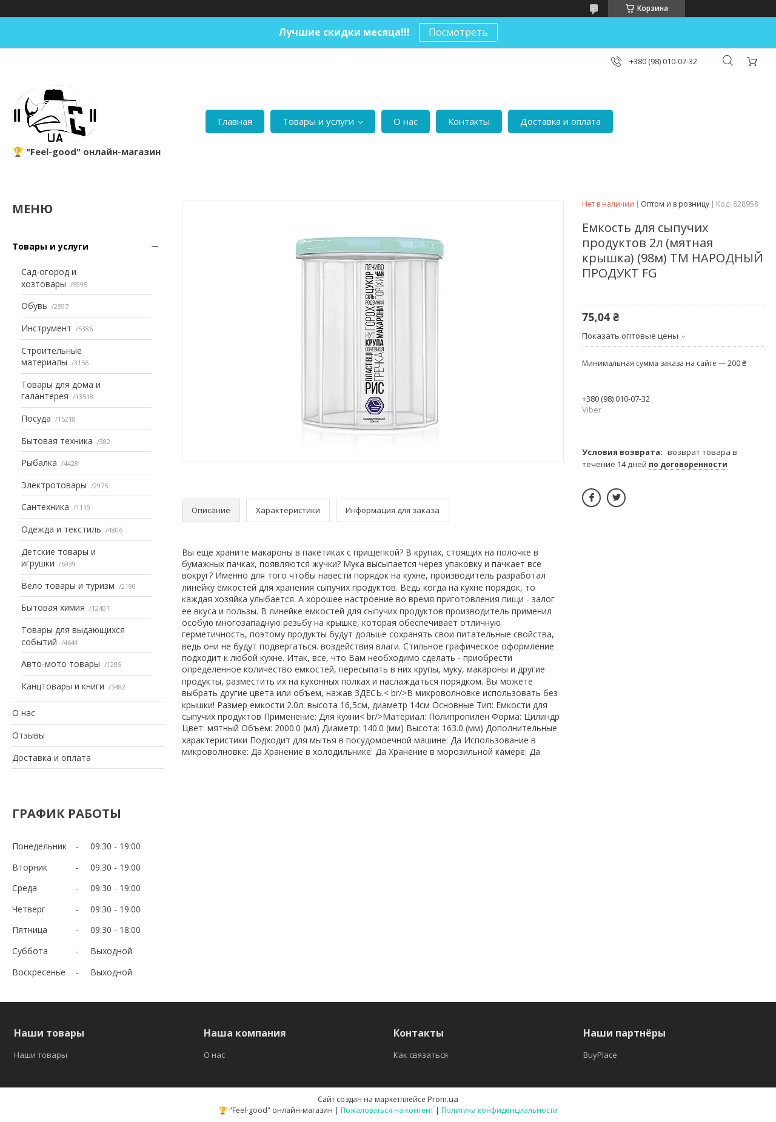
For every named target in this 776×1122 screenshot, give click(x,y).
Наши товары (40, 1054)
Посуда (36, 418)
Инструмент (46, 328)
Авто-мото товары (60, 663)
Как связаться (420, 1054)
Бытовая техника (57, 440)
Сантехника (45, 507)
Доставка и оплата (560, 121)
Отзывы (28, 735)
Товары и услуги (318, 121)
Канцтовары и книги (62, 686)
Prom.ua (442, 1099)
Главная (235, 121)
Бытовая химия (53, 607)
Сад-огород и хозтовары (48, 278)
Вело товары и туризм (68, 585)
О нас (405, 121)
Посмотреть (458, 32)
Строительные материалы (51, 356)
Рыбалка (39, 462)
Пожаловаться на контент (387, 1110)
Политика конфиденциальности (499, 1110)
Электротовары (54, 485)
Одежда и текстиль (61, 529)
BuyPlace (600, 1054)
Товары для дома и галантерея (61, 390)
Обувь (34, 305)
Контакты (469, 121)
